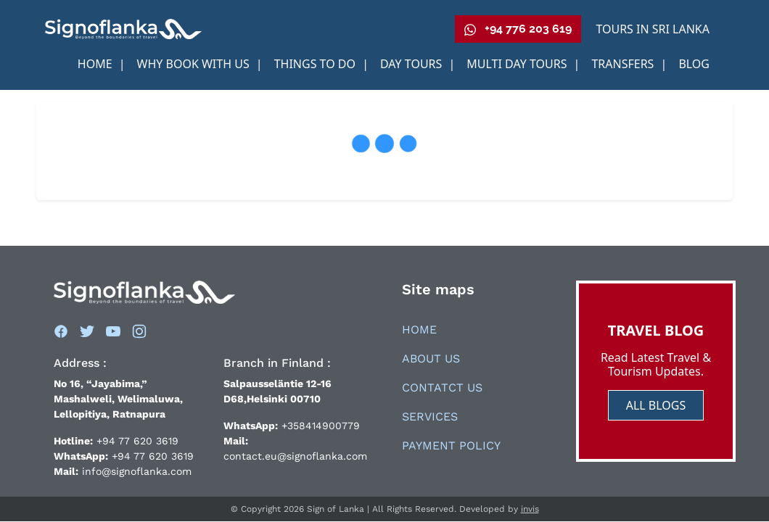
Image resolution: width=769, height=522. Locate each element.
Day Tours (412, 64)
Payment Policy (451, 445)
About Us (431, 358)
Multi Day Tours (517, 64)
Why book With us (194, 64)
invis (530, 509)
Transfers (624, 64)
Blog (694, 64)
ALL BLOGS (656, 405)
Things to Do (316, 64)
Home (96, 64)
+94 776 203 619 (518, 29)
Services (430, 416)
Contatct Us (442, 387)
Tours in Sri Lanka (653, 29)
